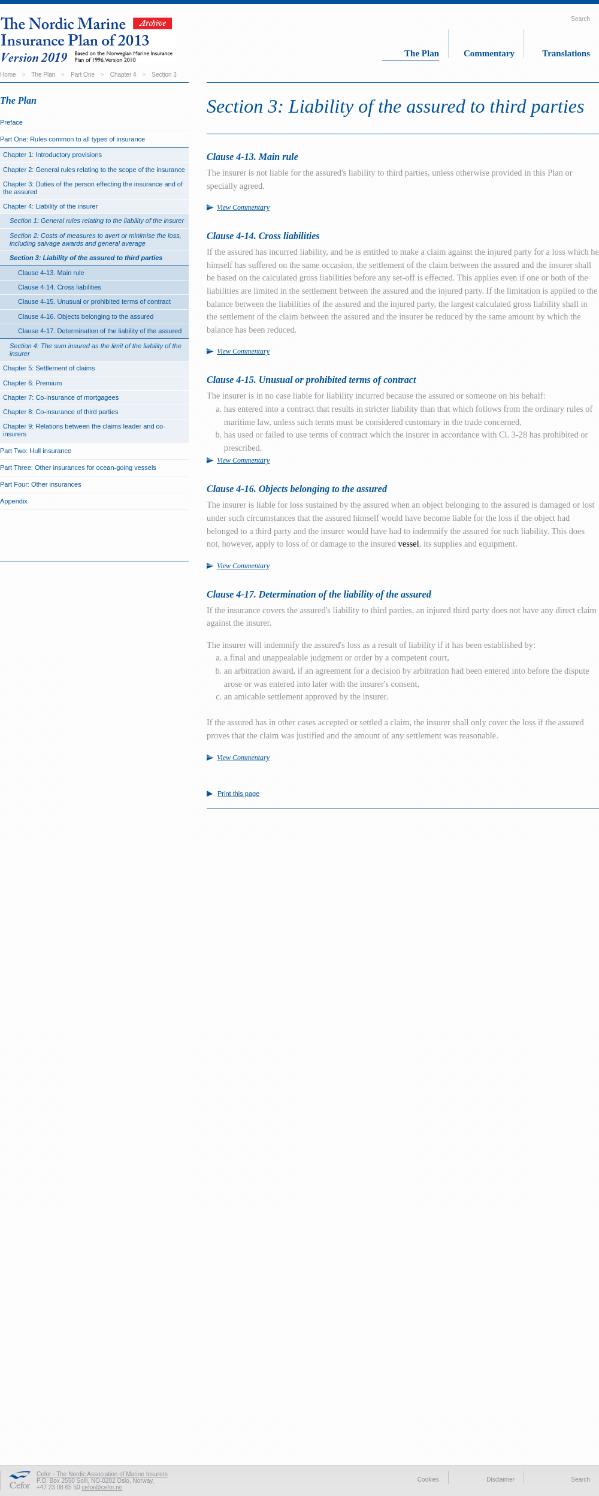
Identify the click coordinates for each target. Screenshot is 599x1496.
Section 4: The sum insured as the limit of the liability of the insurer (95, 349)
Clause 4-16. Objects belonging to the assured (85, 316)
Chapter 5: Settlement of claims (49, 368)
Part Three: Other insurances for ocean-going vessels (78, 467)
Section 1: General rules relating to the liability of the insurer (97, 220)
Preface (11, 122)
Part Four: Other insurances (40, 484)
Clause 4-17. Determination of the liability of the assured (99, 330)
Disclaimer (500, 1479)
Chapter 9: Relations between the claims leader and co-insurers (84, 430)
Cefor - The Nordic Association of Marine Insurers (102, 1474)
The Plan (421, 53)
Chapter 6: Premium (32, 383)
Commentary (489, 53)
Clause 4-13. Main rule (51, 272)
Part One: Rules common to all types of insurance (72, 139)
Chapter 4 (123, 74)
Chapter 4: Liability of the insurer (50, 206)
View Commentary (243, 207)
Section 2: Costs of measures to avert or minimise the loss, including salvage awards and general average (95, 239)
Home (8, 74)
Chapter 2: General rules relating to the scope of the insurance (94, 169)
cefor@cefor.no (101, 1487)
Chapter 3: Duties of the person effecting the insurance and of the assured (93, 187)
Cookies (428, 1479)
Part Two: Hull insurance (35, 450)
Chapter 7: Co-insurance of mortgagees (61, 397)
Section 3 (164, 74)
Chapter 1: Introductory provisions (52, 154)
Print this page (238, 794)
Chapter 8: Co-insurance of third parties (61, 411)
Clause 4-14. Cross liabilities (59, 287)
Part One (83, 74)
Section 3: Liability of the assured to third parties (86, 257)
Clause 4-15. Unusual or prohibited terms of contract (94, 301)
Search (580, 19)
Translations (566, 53)
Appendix (14, 501)
